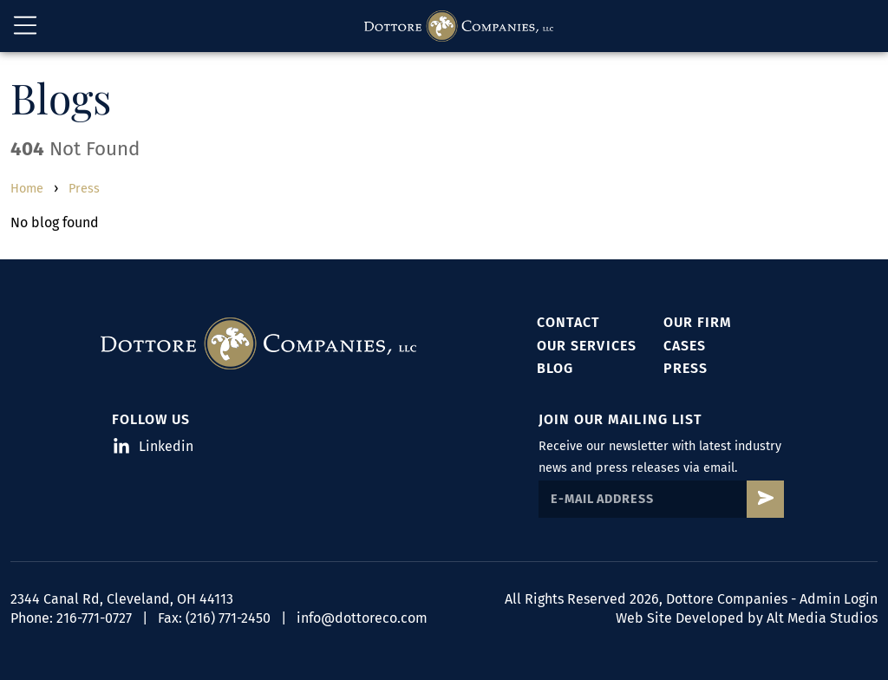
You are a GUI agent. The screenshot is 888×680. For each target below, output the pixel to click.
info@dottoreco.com (362, 618)
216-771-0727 (94, 618)
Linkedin (153, 446)
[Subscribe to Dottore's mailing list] (765, 499)
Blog (555, 368)
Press (84, 188)
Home (26, 188)
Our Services (586, 345)
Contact (568, 322)
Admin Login (839, 599)
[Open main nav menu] (25, 26)
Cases (684, 345)
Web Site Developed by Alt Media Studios (747, 618)
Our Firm (697, 322)
